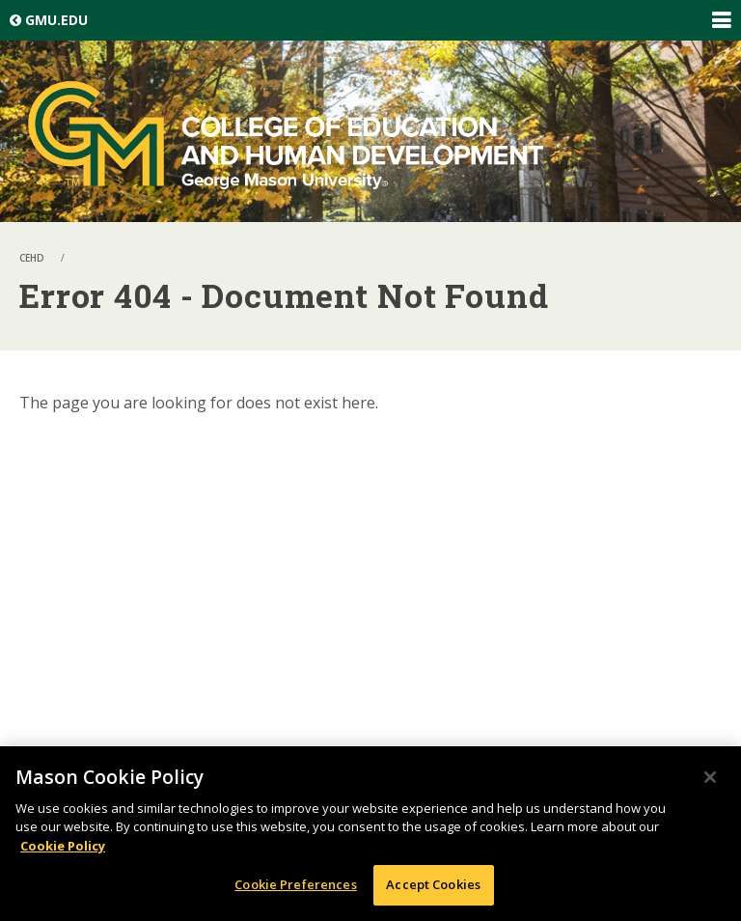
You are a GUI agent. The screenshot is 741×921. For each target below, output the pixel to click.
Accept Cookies (433, 884)
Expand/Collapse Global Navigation (720, 20)
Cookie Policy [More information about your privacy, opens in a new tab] (62, 845)
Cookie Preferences (295, 884)
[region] (370, 833)
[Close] (710, 777)
